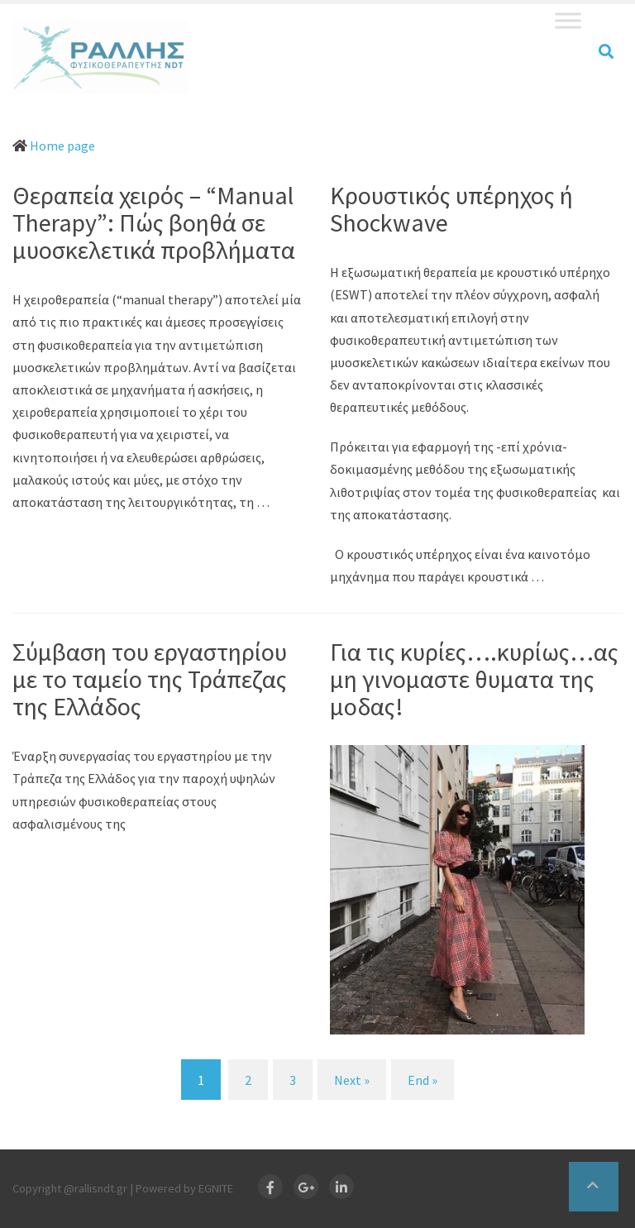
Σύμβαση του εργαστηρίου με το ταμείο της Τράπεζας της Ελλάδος (149, 679)
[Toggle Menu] (568, 20)
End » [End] (422, 1080)
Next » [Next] (352, 1080)
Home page (62, 145)
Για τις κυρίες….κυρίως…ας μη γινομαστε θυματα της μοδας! (474, 679)
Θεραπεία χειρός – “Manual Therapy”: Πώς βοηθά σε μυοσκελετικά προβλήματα (153, 222)
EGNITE (215, 1188)
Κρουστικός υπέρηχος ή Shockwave (451, 208)
